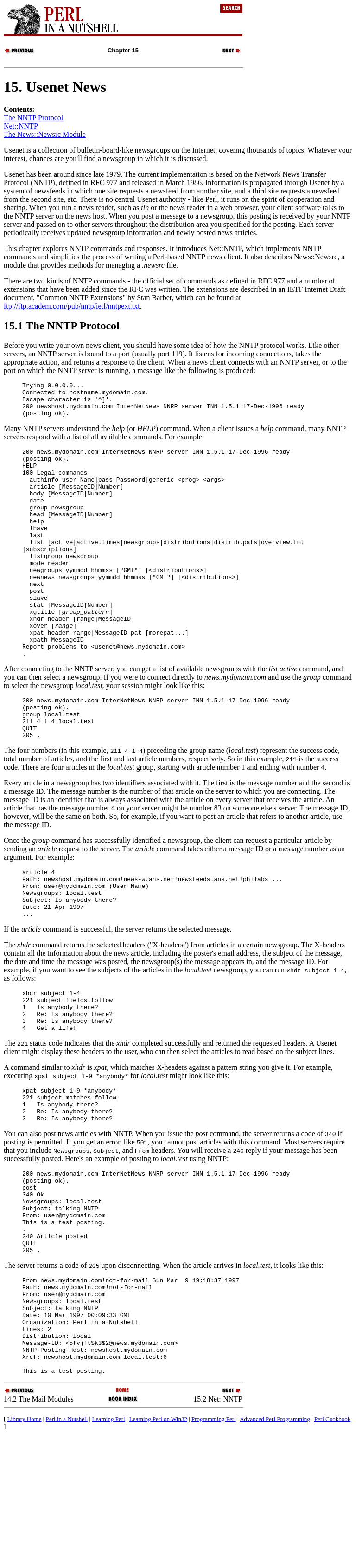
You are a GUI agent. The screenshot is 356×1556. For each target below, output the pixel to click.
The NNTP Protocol (33, 118)
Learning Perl (108, 1537)
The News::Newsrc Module (45, 134)
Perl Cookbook (332, 1537)
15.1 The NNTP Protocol (62, 326)
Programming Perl (213, 1537)
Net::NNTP (21, 126)
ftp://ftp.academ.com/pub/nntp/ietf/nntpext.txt (72, 306)
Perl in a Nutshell (67, 1537)
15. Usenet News (55, 86)
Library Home (24, 1537)
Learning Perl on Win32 (158, 1537)
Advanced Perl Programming (275, 1537)
